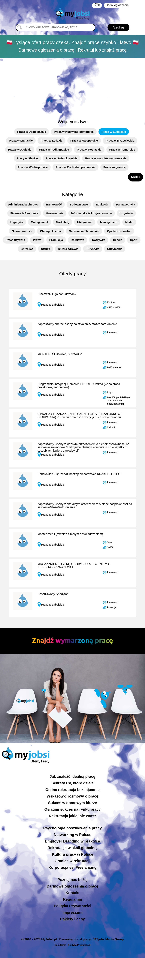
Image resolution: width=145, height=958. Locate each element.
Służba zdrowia (68, 248)
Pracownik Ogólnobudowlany (57, 294)
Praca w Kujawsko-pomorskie (74, 131)
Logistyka (16, 222)
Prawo (37, 239)
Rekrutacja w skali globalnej (72, 848)
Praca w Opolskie (19, 149)
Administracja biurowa (23, 204)
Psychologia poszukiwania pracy (72, 828)
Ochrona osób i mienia (84, 231)
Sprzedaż (27, 248)
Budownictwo (79, 204)
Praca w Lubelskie (113, 131)
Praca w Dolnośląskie (31, 131)
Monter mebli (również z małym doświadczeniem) (70, 534)
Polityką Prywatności (79, 945)
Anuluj (135, 177)
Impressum (72, 912)
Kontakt (72, 893)
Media (129, 222)
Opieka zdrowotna (119, 231)
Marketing (62, 222)
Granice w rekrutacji (72, 861)
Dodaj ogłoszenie (117, 5)
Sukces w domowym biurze (72, 803)
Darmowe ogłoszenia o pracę (72, 886)
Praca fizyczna (15, 239)
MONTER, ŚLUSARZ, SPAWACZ (60, 354)
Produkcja (56, 239)
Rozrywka (98, 239)
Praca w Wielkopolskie (33, 167)
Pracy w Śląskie (27, 158)
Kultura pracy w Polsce (72, 854)
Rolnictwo (77, 239)
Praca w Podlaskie (89, 149)
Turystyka (92, 248)
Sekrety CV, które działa (72, 783)
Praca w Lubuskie (21, 140)
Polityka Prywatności (72, 906)
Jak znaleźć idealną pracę (72, 776)
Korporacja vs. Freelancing (72, 867)
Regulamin (72, 899)
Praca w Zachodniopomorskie (75, 167)
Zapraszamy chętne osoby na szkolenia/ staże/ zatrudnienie (77, 324)
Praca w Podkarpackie (54, 149)
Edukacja (102, 204)
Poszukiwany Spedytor (53, 594)
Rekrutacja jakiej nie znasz (72, 816)
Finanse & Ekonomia (24, 213)
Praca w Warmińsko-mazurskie (105, 158)
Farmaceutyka (125, 204)
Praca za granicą (114, 167)
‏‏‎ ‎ (97, 5)
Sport (133, 239)
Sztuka (45, 248)
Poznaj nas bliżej (72, 880)
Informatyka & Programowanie (91, 213)
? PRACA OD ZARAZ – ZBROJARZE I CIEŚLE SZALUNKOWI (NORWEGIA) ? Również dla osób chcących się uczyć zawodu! (80, 415)
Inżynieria (126, 213)
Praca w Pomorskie (122, 149)
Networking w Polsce (72, 835)
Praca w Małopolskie (84, 140)
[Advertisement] (73, 86)
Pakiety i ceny (72, 919)
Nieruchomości (22, 231)
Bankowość (54, 204)
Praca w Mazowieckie (120, 140)
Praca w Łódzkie (51, 140)
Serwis (117, 239)
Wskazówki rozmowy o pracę (72, 796)
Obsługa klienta (50, 231)
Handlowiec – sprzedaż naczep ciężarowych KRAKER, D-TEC (79, 474)
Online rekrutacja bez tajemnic (72, 790)
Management (39, 222)
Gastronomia (54, 213)
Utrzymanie (84, 222)
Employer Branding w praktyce (72, 841)
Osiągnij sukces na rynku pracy (72, 809)
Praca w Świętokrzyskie (61, 158)
